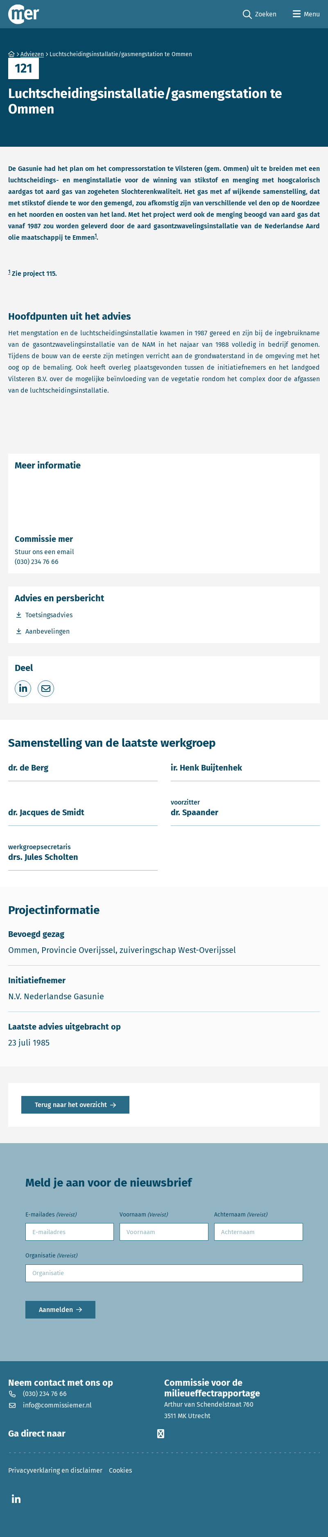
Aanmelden (56, 1310)
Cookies (120, 1470)
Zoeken (259, 14)
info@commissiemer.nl (50, 1405)
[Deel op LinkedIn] (23, 688)
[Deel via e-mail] (46, 688)
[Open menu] (306, 14)
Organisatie (51, 1256)
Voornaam (143, 1215)
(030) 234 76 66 (65, 561)
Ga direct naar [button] (86, 1433)
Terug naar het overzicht (71, 1105)
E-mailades (50, 1215)
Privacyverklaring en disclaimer (55, 1470)
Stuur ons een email (76, 551)
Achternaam (240, 1215)
